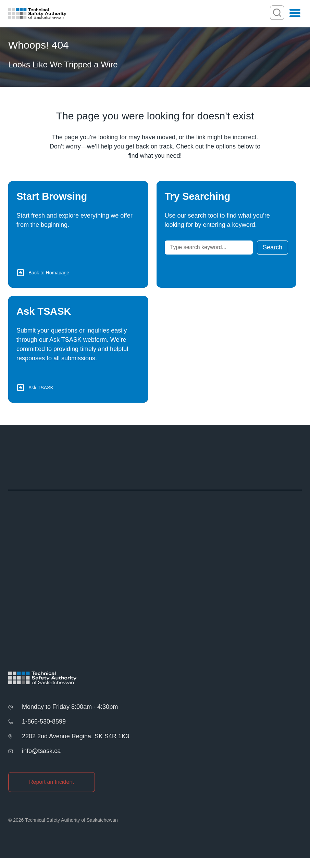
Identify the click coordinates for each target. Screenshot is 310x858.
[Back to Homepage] (78, 234)
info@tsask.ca (41, 751)
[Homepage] (37, 13)
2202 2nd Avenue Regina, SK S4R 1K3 (75, 736)
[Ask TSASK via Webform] (78, 349)
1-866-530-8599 (44, 721)
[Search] (209, 247)
